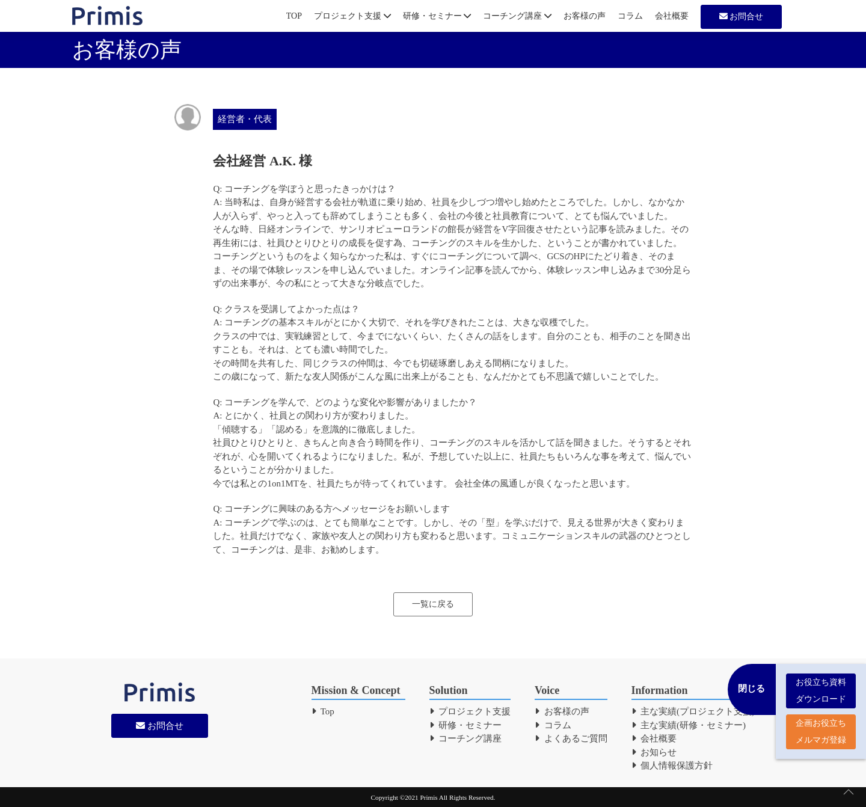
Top (323, 711)
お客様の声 (585, 15)
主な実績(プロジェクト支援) (693, 711)
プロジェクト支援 (352, 15)
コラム (630, 15)
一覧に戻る (433, 604)
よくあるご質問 (571, 738)
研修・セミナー (437, 15)
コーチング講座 (517, 15)
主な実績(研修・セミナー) (688, 725)
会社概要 (672, 15)
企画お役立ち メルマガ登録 (821, 725)
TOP (294, 15)
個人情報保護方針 (672, 765)
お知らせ (654, 752)
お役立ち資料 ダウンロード (821, 685)
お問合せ (741, 16)
